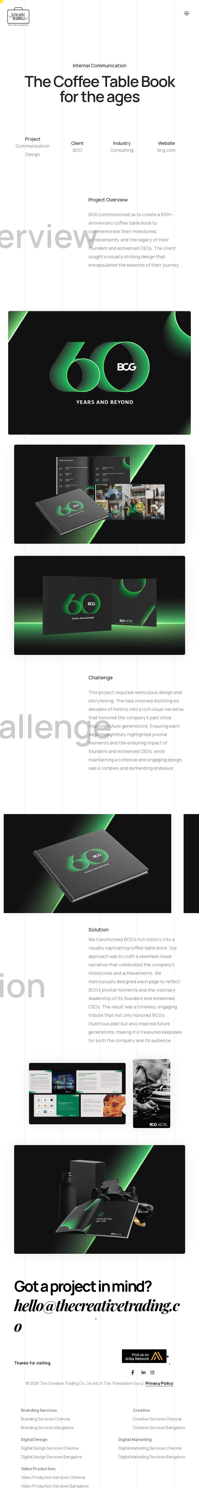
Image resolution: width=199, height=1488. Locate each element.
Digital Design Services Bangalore (51, 1457)
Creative (141, 1410)
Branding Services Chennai (45, 1419)
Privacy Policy (159, 1383)
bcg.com (166, 150)
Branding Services (39, 1410)
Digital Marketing (135, 1439)
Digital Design (34, 1439)
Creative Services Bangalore (159, 1427)
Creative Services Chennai (157, 1419)
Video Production (38, 1468)
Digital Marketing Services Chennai (149, 1448)
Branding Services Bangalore (47, 1427)
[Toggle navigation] (187, 17)
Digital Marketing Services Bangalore (151, 1457)
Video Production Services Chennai (53, 1477)
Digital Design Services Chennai (50, 1448)
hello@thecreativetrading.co (96, 1315)
